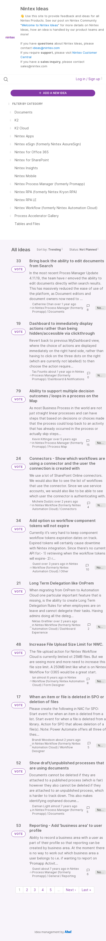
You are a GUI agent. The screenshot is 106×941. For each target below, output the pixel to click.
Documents (56, 311)
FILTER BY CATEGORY (25, 103)
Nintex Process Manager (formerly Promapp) (58, 375)
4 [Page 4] (43, 890)
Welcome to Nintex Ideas (40, 25)
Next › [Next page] (71, 890)
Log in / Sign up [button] (89, 79)
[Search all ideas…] (32, 79)
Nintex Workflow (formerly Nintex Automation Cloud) (56, 507)
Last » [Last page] (86, 890)
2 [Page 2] (27, 890)
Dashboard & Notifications (66, 379)
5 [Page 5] (51, 890)
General (53, 876)
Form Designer (54, 685)
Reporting (69, 876)
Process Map (57, 446)
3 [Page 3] (35, 890)
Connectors (68, 509)
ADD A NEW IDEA (53, 93)
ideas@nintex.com (46, 48)
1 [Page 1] (19, 890)
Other (64, 571)
